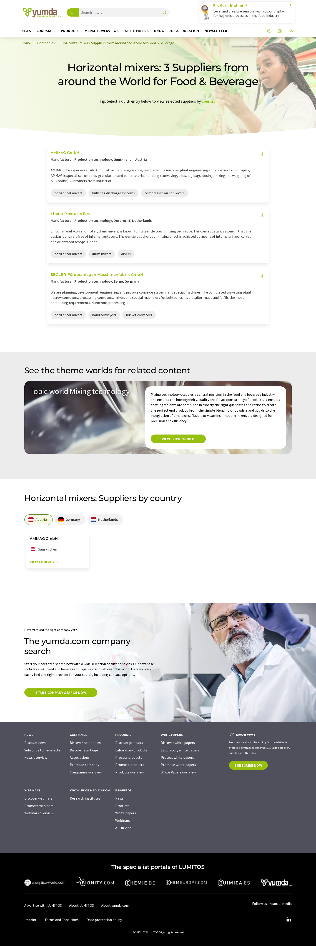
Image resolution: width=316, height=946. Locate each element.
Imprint (30, 919)
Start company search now (60, 692)
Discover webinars (38, 798)
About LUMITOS (81, 905)
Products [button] (70, 31)
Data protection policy (104, 919)
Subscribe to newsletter (43, 750)
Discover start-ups (84, 750)
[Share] (268, 31)
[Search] (164, 12)
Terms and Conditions (62, 919)
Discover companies (85, 742)
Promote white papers (178, 764)
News (119, 798)
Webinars (122, 820)
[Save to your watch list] (261, 154)
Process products (128, 757)
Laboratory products (131, 750)
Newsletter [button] (216, 31)
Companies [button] (46, 31)
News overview (35, 757)
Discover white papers (178, 742)
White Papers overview (178, 772)
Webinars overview (38, 813)
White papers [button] (136, 31)
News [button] (26, 31)
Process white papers (177, 757)
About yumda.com (115, 905)
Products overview (129, 772)
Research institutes (85, 798)
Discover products (129, 742)
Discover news (35, 742)
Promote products (129, 764)
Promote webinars (38, 805)
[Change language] (280, 31)
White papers (125, 813)
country (209, 101)
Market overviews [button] (102, 31)
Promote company (84, 764)
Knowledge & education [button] (176, 31)
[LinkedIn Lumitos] (288, 919)
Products (122, 805)
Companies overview (86, 772)
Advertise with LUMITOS (43, 905)
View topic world (178, 439)
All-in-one (123, 827)
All (71, 12)
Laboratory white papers (180, 750)
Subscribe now (248, 765)
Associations (80, 757)
